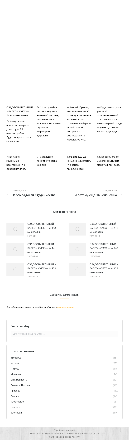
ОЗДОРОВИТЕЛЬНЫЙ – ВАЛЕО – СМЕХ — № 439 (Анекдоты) (41, 268)
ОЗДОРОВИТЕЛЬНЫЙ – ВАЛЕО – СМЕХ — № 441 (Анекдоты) (41, 248)
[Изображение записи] (15, 229)
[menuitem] (46, 433)
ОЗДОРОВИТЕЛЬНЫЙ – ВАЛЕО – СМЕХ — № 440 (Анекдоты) (104, 248)
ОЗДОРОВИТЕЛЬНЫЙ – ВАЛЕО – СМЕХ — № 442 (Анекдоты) (104, 227)
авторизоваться (65, 307)
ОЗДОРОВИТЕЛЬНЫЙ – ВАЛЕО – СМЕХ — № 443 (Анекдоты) (41, 227)
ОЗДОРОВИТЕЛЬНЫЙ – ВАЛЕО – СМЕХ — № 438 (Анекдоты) (104, 268)
